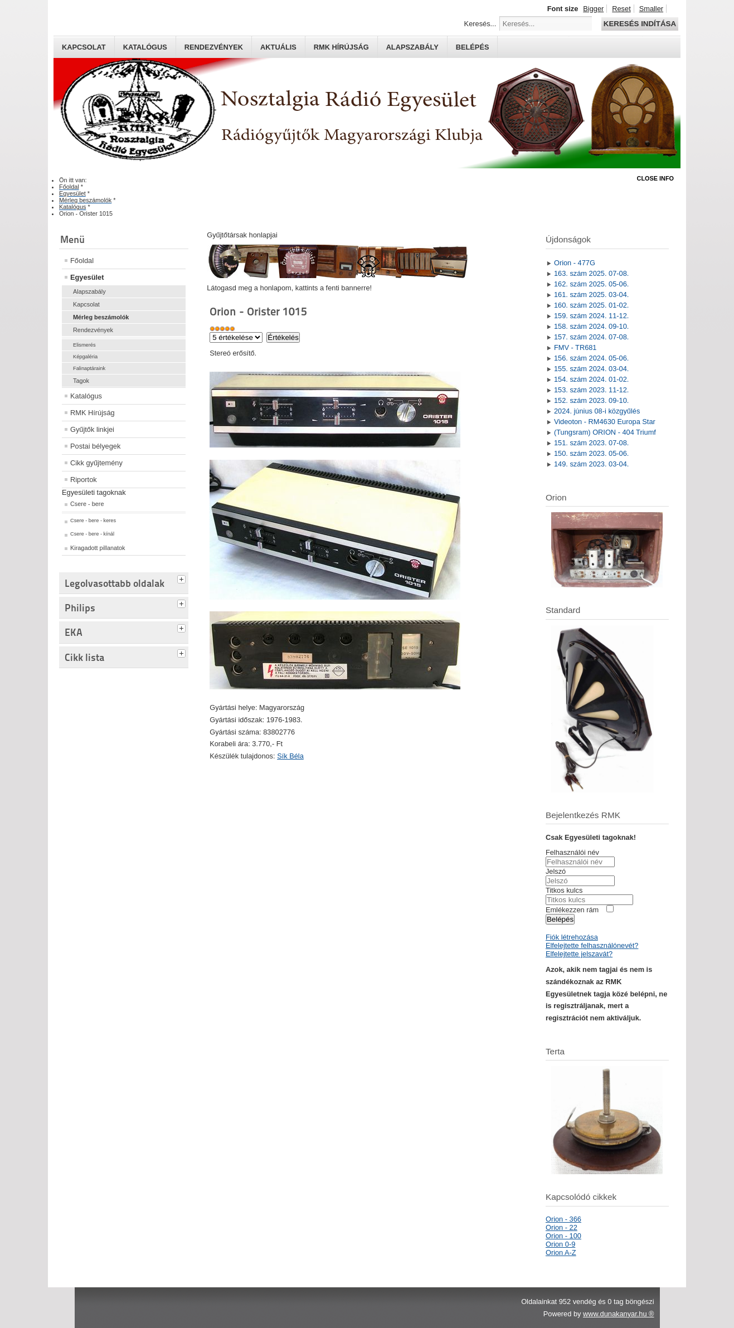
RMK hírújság (341, 47)
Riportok (83, 479)
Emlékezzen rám (572, 910)
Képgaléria (85, 356)
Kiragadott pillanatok (97, 547)
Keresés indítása (640, 24)
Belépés (472, 47)
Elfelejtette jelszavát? (579, 954)
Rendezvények (213, 47)
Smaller (651, 8)
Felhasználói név (572, 852)
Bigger (593, 8)
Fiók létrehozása (572, 937)
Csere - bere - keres (93, 520)
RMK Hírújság (92, 412)
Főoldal (82, 260)
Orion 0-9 (560, 1244)
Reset (621, 8)
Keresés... (480, 24)
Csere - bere (87, 503)
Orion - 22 (561, 1227)
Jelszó (556, 871)
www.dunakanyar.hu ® (618, 1314)
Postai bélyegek (95, 446)
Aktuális (278, 47)
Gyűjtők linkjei (92, 429)
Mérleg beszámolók (101, 317)
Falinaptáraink (89, 368)
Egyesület (87, 277)
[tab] (182, 577)
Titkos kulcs (564, 890)
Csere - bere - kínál (92, 534)
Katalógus (145, 47)
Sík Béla (290, 756)
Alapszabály (412, 47)
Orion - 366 (563, 1219)
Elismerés (84, 345)
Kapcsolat (84, 47)
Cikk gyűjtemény (96, 463)
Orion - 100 (563, 1236)
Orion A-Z (561, 1252)
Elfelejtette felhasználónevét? (592, 945)
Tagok (81, 380)
